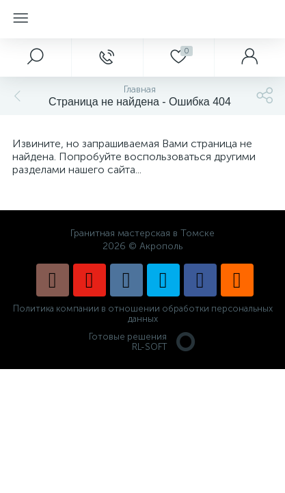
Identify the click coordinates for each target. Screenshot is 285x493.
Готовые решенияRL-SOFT (143, 342)
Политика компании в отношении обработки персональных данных (143, 313)
